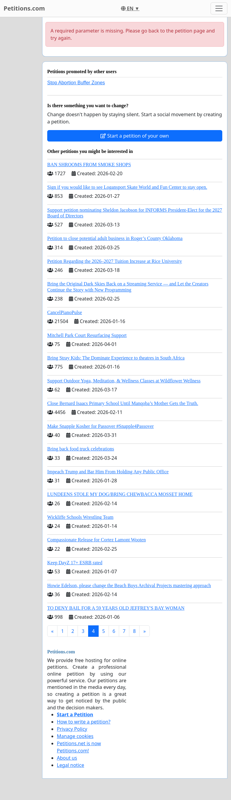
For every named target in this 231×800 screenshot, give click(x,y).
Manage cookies (75, 736)
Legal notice (70, 765)
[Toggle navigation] (219, 8)
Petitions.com (24, 8)
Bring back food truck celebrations (80, 448)
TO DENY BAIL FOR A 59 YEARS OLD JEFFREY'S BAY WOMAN (115, 608)
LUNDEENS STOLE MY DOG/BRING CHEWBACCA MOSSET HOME (119, 494)
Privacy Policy (72, 729)
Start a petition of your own (134, 135)
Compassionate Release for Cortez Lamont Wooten (96, 539)
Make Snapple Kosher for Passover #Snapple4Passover (100, 426)
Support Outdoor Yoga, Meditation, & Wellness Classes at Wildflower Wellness (124, 380)
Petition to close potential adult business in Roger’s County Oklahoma (115, 238)
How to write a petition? (83, 721)
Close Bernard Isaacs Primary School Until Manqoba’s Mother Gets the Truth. (122, 403)
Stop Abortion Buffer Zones (76, 82)
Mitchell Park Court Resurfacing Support (87, 335)
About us (67, 758)
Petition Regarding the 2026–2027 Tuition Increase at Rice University (114, 261)
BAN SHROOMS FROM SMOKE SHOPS (89, 164)
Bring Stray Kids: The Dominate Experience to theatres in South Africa (115, 357)
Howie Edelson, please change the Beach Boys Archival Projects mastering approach (129, 585)
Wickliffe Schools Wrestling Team (80, 517)
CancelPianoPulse (64, 312)
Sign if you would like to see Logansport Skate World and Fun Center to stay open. (127, 187)
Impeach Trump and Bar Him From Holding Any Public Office (108, 471)
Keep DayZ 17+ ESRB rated (74, 562)
